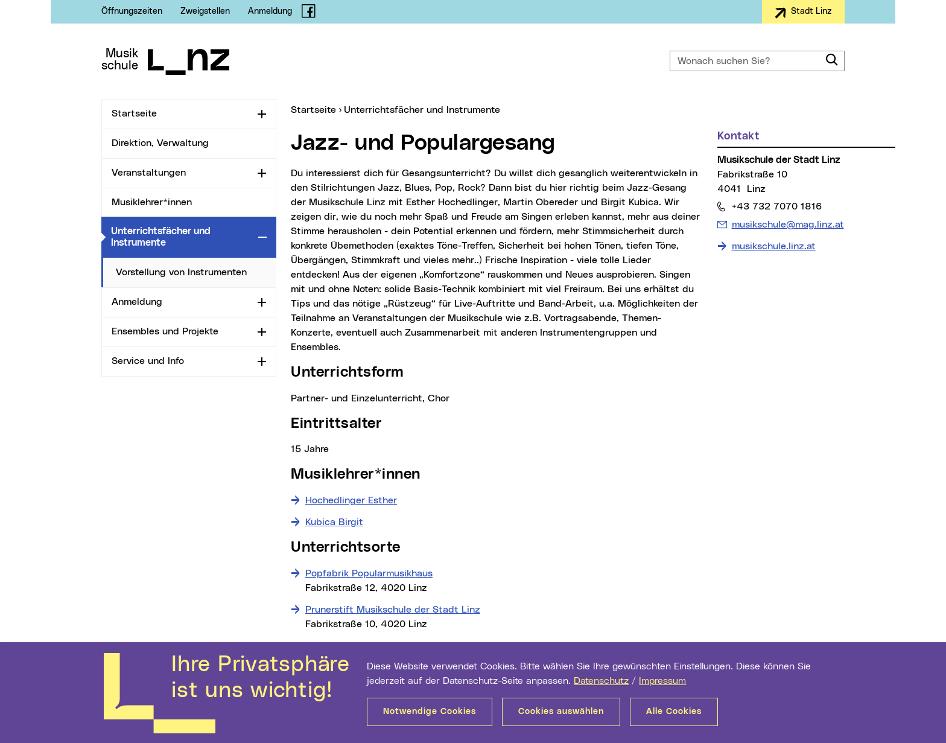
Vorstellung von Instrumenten (181, 272)
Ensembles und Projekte (165, 331)
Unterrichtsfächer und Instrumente (182, 236)
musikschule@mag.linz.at (787, 223)
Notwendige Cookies (429, 711)
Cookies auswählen (561, 711)
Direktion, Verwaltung (160, 143)
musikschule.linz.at (774, 246)
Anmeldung (270, 11)
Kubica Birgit (334, 522)
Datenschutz (601, 681)
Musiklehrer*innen (152, 202)
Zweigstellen (205, 11)
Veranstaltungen (149, 172)
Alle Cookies (674, 711)
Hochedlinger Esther (351, 500)
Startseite (134, 113)
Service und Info (148, 361)
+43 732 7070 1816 (776, 206)
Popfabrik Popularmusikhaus (369, 573)
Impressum (662, 681)
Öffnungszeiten (131, 11)
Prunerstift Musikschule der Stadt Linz (392, 609)
